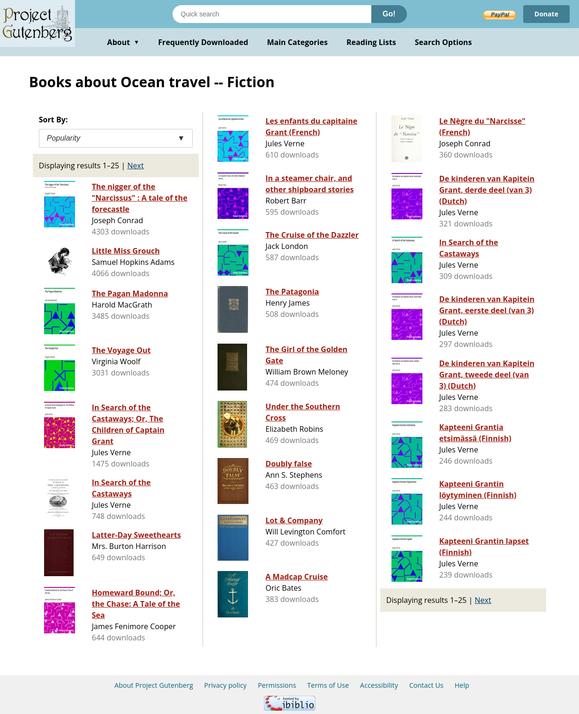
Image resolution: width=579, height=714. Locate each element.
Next (136, 165)
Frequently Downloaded (203, 42)
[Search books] (272, 14)
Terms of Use (328, 685)
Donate (546, 13)
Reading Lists (371, 42)
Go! (389, 14)
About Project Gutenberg (153, 685)
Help (462, 685)
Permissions (277, 685)
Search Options (443, 42)
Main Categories (297, 42)
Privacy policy (225, 685)
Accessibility (379, 685)
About (123, 42)
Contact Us (426, 685)
